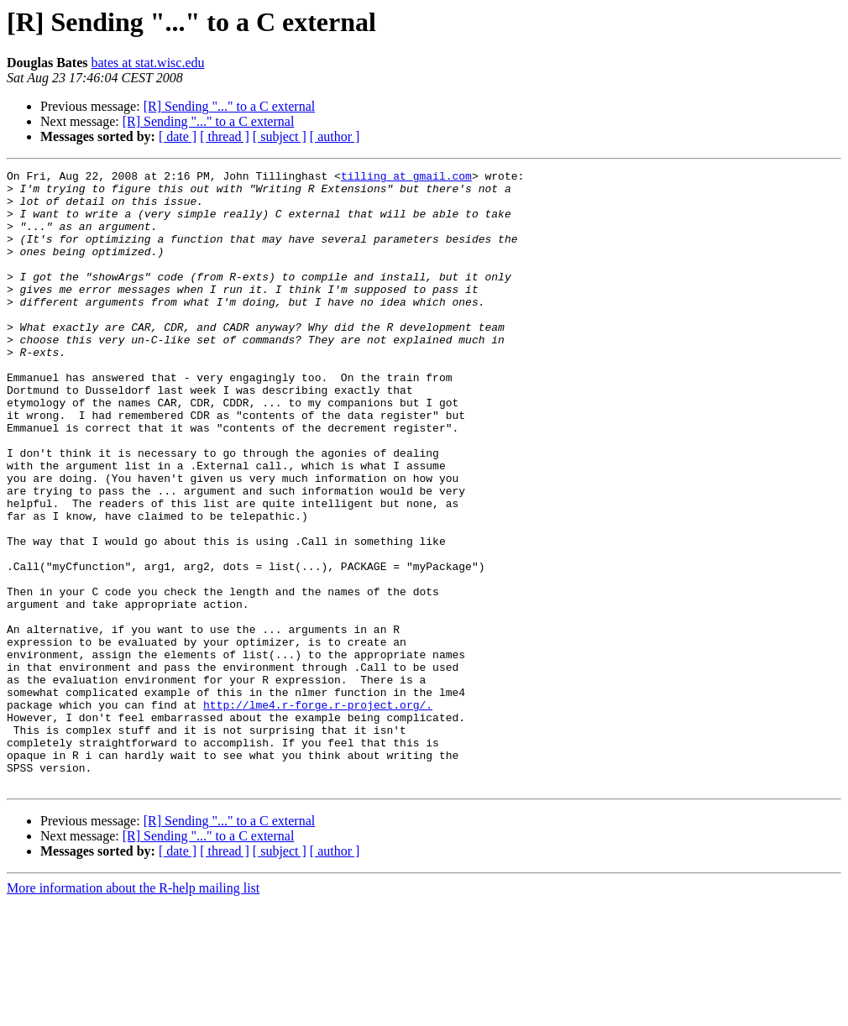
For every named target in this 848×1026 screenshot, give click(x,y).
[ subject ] (279, 136)
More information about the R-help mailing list (133, 1011)
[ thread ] (224, 136)
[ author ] (335, 136)
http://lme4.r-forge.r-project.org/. (317, 812)
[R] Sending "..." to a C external (230, 106)
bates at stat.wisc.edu (147, 62)
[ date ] (177, 136)
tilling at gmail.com (406, 178)
